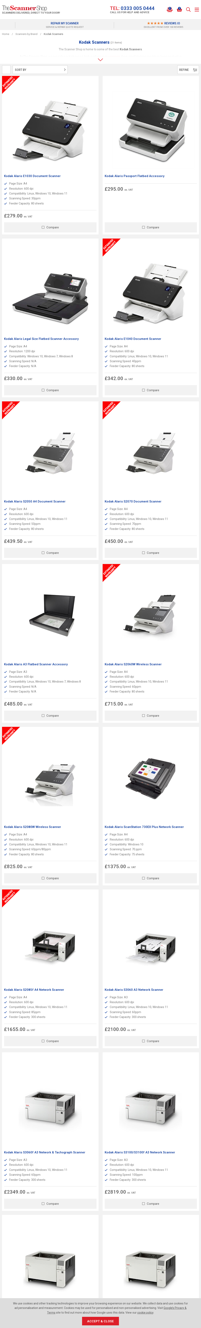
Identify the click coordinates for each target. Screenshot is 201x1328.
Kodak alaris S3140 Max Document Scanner (29, 835)
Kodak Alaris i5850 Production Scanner (166, 971)
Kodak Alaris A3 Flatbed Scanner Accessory (28, 421)
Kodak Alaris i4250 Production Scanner (99, 833)
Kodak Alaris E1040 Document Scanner (32, 281)
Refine (188, 70)
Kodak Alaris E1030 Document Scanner (32, 143)
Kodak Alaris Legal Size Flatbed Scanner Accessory (167, 145)
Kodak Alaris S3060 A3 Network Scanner (167, 557)
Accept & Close (100, 1321)
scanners (114, 56)
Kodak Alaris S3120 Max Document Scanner (163, 697)
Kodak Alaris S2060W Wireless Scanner (99, 419)
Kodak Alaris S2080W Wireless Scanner (166, 419)
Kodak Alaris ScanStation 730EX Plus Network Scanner (30, 559)
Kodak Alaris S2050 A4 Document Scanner (95, 283)
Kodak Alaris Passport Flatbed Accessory (93, 145)
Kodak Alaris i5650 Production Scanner (99, 971)
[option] (51, 25)
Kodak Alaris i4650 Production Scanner (166, 833)
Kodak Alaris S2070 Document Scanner (166, 281)
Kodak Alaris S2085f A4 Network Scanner (94, 559)
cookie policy (145, 1312)
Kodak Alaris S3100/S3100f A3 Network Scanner (100, 697)
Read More (52, 1092)
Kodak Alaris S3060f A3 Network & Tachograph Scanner (29, 697)
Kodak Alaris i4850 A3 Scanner (26, 971)
